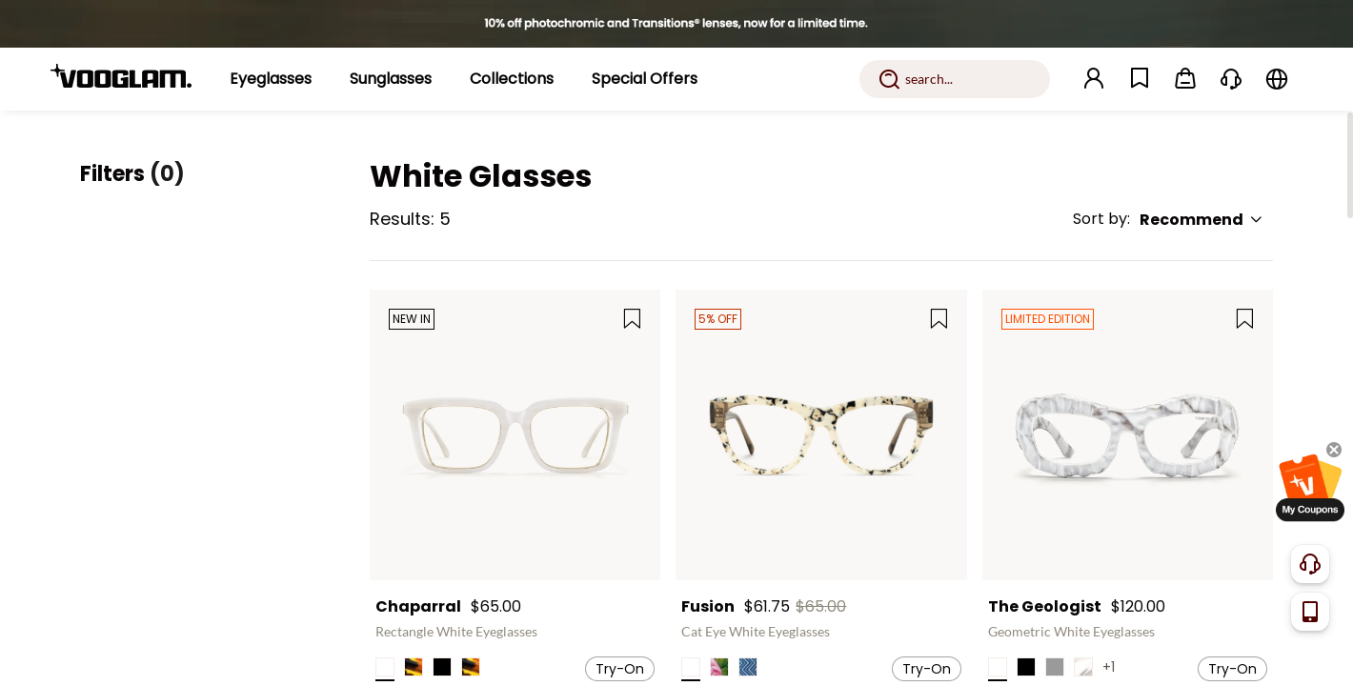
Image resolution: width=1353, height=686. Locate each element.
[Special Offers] (644, 79)
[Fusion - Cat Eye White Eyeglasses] (821, 435)
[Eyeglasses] (271, 79)
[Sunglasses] (391, 79)
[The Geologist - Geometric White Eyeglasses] (1127, 435)
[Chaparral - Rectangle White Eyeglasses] (515, 435)
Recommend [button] (1201, 220)
